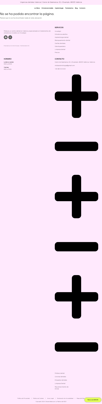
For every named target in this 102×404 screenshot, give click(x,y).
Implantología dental (61, 37)
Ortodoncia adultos (61, 34)
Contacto (82, 8)
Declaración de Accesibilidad (65, 398)
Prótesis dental (59, 373)
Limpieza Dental (60, 383)
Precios (57, 52)
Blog (76, 8)
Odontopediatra (60, 46)
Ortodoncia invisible (47, 8)
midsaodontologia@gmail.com (65, 65)
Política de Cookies (38, 398)
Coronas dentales (76, 376)
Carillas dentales (60, 43)
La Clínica (37, 8)
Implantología (59, 8)
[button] (76, 121)
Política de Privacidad (24, 398)
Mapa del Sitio (81, 398)
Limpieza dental (60, 49)
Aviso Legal (50, 398)
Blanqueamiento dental (62, 40)
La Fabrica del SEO (61, 401)
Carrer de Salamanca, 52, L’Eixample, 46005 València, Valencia (75, 62)
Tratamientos (69, 8)
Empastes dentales (61, 380)
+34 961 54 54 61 (60, 69)
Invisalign (58, 31)
